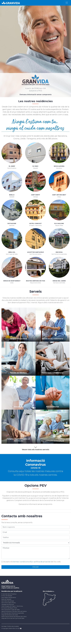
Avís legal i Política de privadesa (10, 626)
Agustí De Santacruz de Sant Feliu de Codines (14, 611)
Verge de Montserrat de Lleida (9, 614)
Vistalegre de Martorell (7, 604)
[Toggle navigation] (66, 3)
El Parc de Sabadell (6, 595)
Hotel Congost (35, 223)
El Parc (35, 166)
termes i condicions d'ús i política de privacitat (32, 562)
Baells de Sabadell (6, 599)
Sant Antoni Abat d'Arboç (8, 602)
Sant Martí (35, 195)
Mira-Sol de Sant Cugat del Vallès (10, 609)
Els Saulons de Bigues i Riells (9, 608)
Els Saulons (59, 223)
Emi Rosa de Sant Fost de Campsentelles (12, 613)
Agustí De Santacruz (35, 252)
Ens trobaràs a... (48, 591)
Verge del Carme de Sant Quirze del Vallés (12, 618)
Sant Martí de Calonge (7, 601)
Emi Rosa (59, 252)
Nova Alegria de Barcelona (8, 597)
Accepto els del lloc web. (32, 562)
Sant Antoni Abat (59, 195)
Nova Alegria (59, 166)
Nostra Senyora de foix (35, 281)
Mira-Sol (11, 252)
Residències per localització (11, 591)
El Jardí (12, 166)
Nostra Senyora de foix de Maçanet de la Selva (13, 616)
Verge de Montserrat (11, 281)
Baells (11, 195)
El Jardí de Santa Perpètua (8, 594)
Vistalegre (11, 223)
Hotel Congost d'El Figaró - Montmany (12, 606)
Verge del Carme (59, 281)
